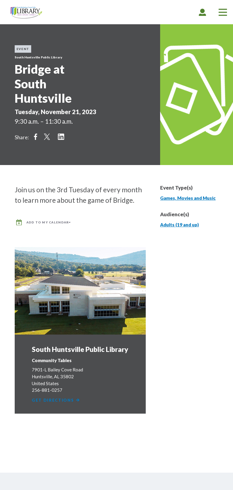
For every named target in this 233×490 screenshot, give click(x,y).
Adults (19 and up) (179, 224)
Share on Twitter (47, 137)
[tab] (202, 12)
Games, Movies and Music (188, 198)
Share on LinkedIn (60, 137)
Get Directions (56, 399)
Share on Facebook (36, 137)
